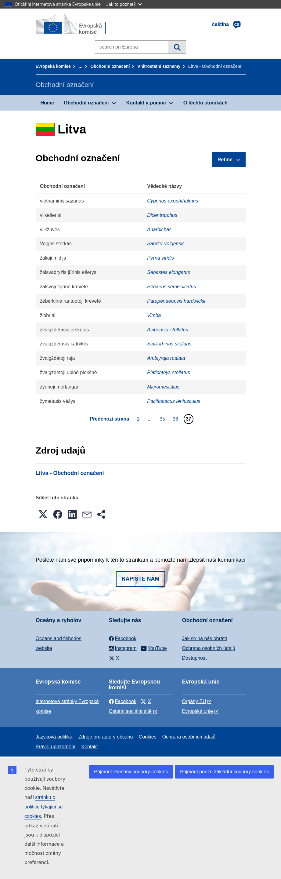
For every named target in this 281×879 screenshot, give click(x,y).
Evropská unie (197, 711)
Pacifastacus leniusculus (173, 401)
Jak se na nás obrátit (204, 638)
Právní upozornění (56, 746)
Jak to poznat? (124, 4)
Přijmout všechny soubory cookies (131, 771)
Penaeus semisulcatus (171, 286)
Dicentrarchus (162, 215)
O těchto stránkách (205, 102)
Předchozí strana (109, 418)
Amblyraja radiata (166, 358)
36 (176, 418)
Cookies (148, 736)
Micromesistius (163, 386)
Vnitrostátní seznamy (159, 66)
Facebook (122, 701)
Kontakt (89, 746)
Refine (225, 159)
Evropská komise (53, 66)
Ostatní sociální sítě (130, 711)
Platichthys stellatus (168, 372)
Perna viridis (160, 258)
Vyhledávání (177, 47)
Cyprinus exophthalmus (172, 200)
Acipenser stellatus (167, 329)
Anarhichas (159, 229)
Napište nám (140, 579)
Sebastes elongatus (168, 272)
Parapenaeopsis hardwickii (176, 301)
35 (163, 418)
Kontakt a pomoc (146, 102)
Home (47, 102)
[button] (43, 514)
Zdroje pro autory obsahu (105, 736)
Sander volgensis (166, 243)
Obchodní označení (110, 66)
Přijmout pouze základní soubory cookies (224, 771)
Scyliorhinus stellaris (169, 343)
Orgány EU (194, 701)
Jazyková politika (54, 736)
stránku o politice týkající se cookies (43, 807)
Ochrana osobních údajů (208, 648)
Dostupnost (194, 658)
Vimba (154, 315)
